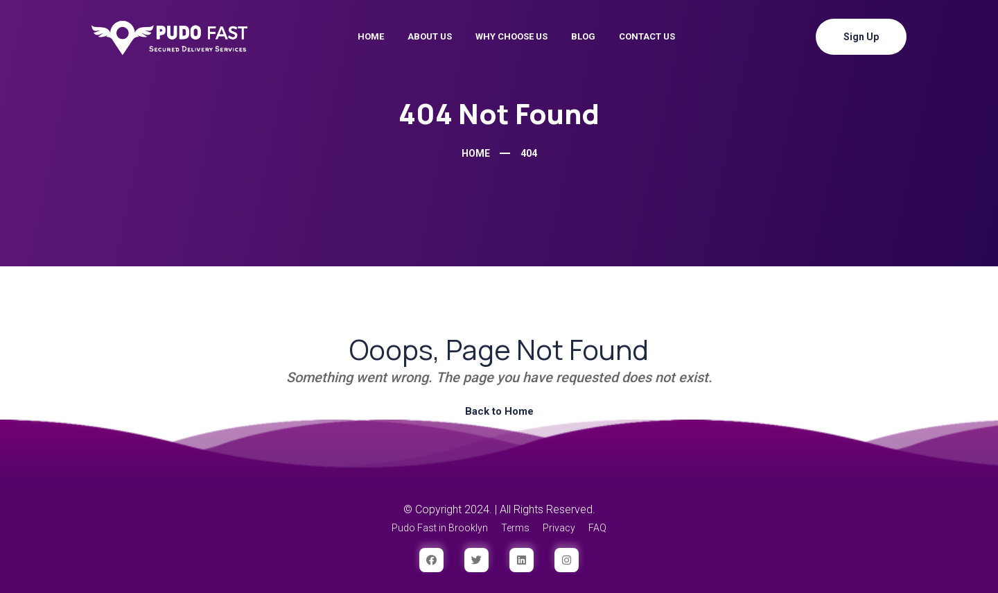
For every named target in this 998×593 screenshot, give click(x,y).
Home (371, 36)
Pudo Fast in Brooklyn (440, 527)
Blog (583, 36)
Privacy (559, 527)
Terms (515, 527)
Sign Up (861, 36)
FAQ (597, 527)
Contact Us (647, 36)
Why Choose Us (511, 36)
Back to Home (499, 411)
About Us (430, 36)
